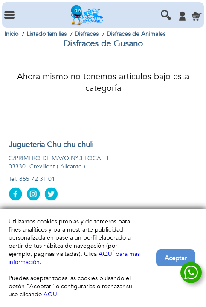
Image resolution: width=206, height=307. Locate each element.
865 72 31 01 (37, 179)
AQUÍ (51, 294)
